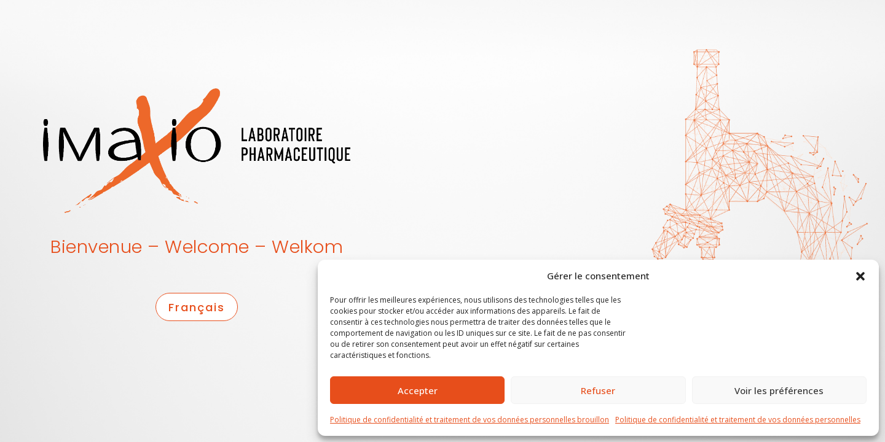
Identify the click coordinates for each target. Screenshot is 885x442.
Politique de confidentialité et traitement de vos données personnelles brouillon (469, 419)
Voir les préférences (779, 390)
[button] (860, 275)
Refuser (598, 390)
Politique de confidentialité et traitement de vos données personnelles (737, 419)
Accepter (418, 390)
